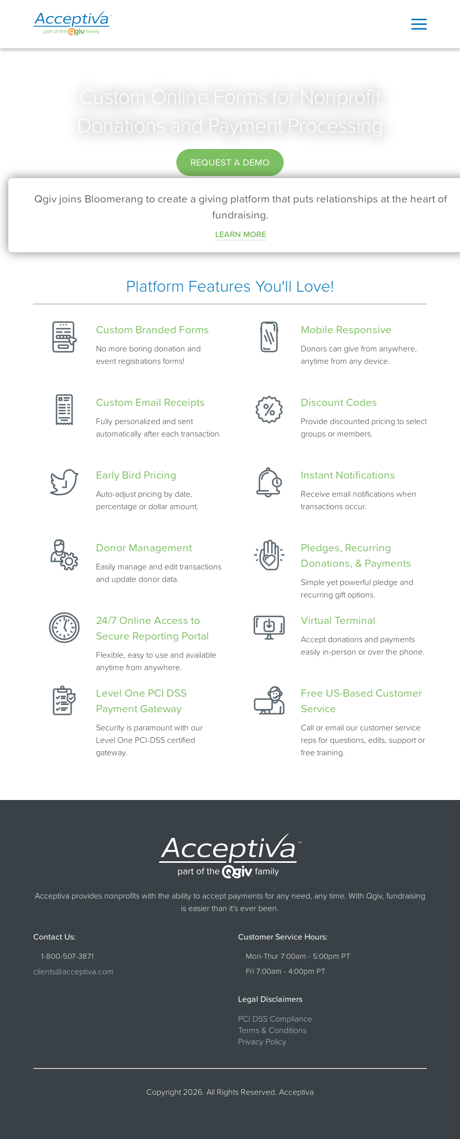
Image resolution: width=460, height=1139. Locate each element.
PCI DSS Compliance (275, 1018)
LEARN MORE (240, 234)
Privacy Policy (262, 1041)
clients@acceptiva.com (73, 971)
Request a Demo (230, 162)
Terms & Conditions (272, 1030)
